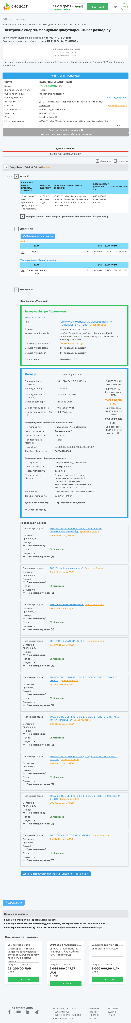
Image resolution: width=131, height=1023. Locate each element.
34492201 (44, 105)
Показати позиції (34, 545)
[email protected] (48, 117)
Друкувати (13, 902)
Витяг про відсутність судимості (66, 130)
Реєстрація (98, 6)
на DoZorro (65, 38)
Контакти (94, 1015)
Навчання (94, 1008)
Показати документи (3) (38, 629)
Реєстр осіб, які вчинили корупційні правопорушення (66, 134)
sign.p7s (36, 251)
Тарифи (111, 1015)
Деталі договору (35, 509)
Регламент (113, 1008)
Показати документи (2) (38, 556)
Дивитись (24, 979)
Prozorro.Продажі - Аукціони (67, 1015)
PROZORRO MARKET (61, 1012)
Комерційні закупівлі (63, 1018)
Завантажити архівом (38, 236)
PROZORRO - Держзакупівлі (65, 1008)
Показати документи (73, 348)
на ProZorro (51, 38)
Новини (92, 1012)
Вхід (79, 6)
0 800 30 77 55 (61, 6)
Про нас (93, 1018)
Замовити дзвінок (61, 9)
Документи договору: (37, 502)
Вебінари (112, 1012)
